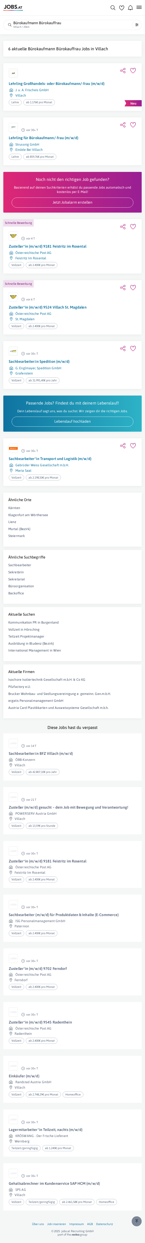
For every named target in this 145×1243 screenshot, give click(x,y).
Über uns (38, 1224)
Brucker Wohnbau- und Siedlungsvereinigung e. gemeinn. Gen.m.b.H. (59, 694)
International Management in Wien (34, 650)
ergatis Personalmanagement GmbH (35, 700)
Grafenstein (24, 373)
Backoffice (16, 593)
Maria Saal (23, 470)
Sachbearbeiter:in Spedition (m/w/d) (39, 361)
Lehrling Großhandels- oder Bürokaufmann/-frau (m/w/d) (56, 83)
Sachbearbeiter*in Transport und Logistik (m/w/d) (50, 458)
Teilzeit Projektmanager (26, 636)
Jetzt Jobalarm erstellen (72, 202)
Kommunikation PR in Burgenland (33, 622)
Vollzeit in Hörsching (24, 629)
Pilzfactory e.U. (19, 686)
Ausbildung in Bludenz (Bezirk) (31, 643)
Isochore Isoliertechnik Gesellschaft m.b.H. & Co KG (46, 679)
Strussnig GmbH (27, 144)
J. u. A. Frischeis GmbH (32, 90)
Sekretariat (16, 579)
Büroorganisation (21, 586)
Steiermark (16, 536)
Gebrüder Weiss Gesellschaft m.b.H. (42, 465)
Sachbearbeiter (19, 565)
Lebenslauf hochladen (72, 421)
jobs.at (65, 1231)
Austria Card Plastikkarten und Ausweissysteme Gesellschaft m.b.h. (58, 708)
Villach (101, 48)
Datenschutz (104, 1224)
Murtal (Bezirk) (19, 529)
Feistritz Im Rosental (30, 258)
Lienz (12, 522)
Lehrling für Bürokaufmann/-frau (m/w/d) (43, 138)
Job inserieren (56, 1224)
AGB (90, 1224)
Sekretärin (16, 572)
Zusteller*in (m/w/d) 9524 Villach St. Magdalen (48, 307)
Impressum (76, 1224)
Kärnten (14, 508)
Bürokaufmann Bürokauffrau (54, 48)
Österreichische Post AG (33, 253)
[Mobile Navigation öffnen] (139, 7)
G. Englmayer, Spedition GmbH (38, 368)
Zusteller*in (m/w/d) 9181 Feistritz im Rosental (47, 246)
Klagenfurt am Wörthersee (28, 515)
